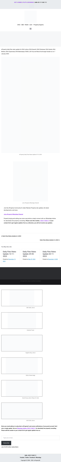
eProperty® (37, 460)
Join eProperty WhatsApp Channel (13, 214)
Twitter (27, 457)
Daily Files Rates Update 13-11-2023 (9, 254)
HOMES (20, 2)
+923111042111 (44, 220)
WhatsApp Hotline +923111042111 (26, 428)
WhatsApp (38, 457)
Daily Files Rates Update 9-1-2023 (49, 240)
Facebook (32, 457)
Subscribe (6, 443)
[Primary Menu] (30, 29)
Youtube (22, 457)
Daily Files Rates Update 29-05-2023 (29, 254)
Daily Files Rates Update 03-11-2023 (49, 254)
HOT (15, 2)
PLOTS (25, 2)
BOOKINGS (31, 2)
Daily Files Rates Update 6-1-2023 (11, 236)
